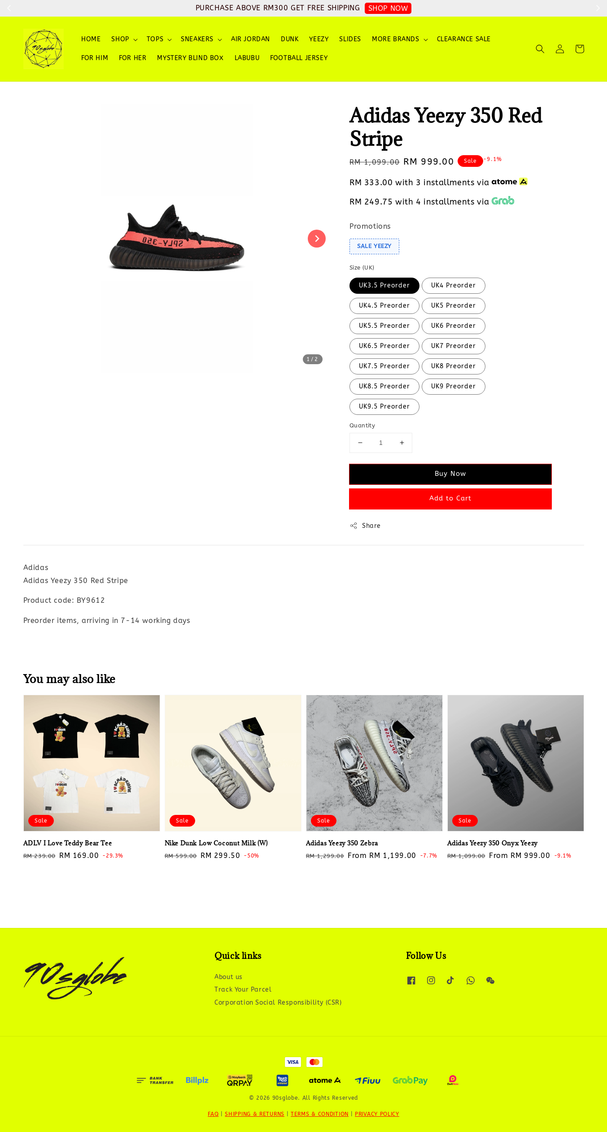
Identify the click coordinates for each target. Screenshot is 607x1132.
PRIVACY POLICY (377, 1114)
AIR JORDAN (250, 39)
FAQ (213, 1114)
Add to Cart (450, 498)
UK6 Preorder (453, 326)
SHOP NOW (388, 8)
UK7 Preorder (453, 346)
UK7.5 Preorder (384, 366)
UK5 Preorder (453, 305)
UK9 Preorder (453, 386)
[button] (540, 49)
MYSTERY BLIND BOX (190, 58)
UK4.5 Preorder (384, 305)
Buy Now (450, 474)
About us (228, 977)
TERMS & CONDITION (320, 1114)
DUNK (289, 39)
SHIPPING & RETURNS (254, 1114)
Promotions (370, 226)
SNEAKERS (197, 39)
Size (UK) (362, 267)
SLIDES (350, 39)
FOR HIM (94, 58)
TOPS (155, 39)
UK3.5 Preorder (384, 285)
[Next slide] (317, 239)
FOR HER (132, 58)
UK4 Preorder (453, 285)
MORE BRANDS (395, 39)
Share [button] (365, 526)
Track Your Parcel (242, 989)
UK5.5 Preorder (384, 326)
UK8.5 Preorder (384, 386)
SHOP (120, 39)
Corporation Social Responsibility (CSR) (277, 1002)
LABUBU (247, 58)
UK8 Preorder (453, 366)
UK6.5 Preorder (384, 346)
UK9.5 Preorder (384, 406)
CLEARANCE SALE (464, 39)
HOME (90, 39)
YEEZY (318, 39)
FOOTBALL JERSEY (299, 58)
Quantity (362, 425)
